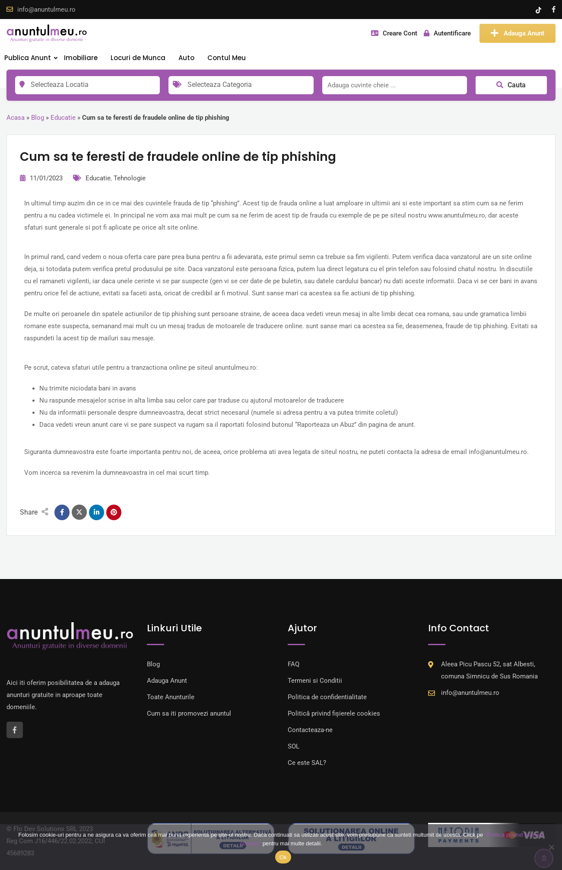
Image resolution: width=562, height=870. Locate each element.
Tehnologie (130, 178)
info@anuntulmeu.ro (46, 9)
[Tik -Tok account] (539, 9)
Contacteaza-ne (310, 730)
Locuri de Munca (138, 57)
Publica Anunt (27, 57)
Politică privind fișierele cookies (334, 713)
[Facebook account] (554, 9)
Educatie (63, 118)
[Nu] (551, 847)
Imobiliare (81, 57)
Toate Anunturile (170, 697)
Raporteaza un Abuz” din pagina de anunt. (356, 425)
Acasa (15, 118)
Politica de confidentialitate (327, 697)
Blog (37, 118)
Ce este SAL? (307, 763)
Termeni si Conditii (315, 680)
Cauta (511, 85)
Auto (186, 57)
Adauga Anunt (517, 33)
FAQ (293, 664)
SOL (293, 746)
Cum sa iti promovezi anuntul (189, 713)
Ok (283, 857)
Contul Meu (226, 57)
